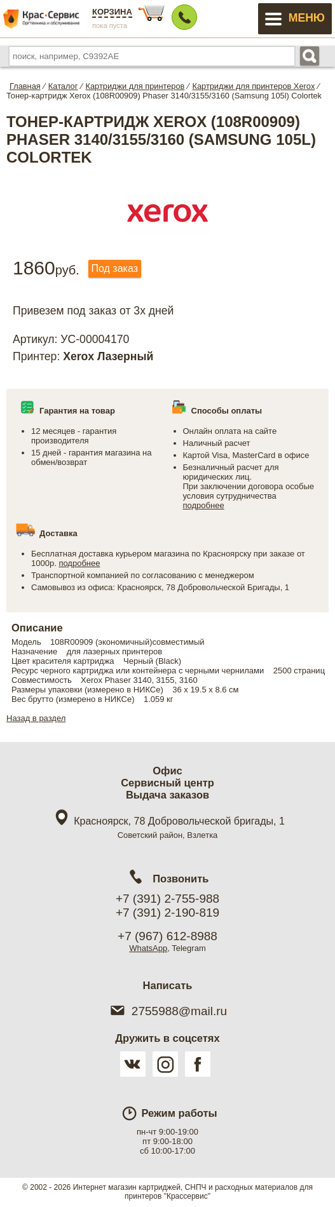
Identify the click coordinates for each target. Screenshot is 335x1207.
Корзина (112, 12)
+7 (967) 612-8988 (167, 936)
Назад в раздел (35, 718)
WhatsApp (148, 948)
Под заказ (115, 268)
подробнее (203, 505)
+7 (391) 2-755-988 (167, 898)
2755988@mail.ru (167, 1011)
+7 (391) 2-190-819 (167, 912)
